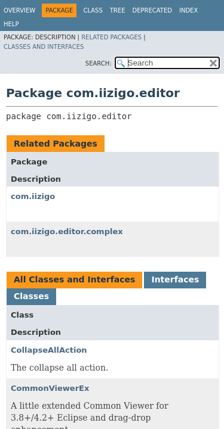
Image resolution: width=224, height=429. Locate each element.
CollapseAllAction (49, 350)
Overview (19, 10)
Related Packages (111, 37)
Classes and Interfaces (44, 46)
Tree (117, 10)
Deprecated (152, 10)
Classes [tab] (31, 296)
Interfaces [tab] (175, 279)
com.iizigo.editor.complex (67, 231)
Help (11, 24)
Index (188, 10)
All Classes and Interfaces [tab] (74, 279)
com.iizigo (33, 196)
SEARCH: (98, 63)
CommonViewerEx (50, 388)
